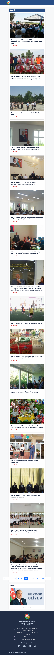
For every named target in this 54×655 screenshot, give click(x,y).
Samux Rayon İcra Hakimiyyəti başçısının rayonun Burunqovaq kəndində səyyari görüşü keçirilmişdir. (25, 148)
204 (33, 578)
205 (37, 578)
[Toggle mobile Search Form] (42, 2)
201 (22, 578)
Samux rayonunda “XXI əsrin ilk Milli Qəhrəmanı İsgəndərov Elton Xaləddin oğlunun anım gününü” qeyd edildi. (26, 41)
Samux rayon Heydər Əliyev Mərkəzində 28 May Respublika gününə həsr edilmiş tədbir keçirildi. (24, 531)
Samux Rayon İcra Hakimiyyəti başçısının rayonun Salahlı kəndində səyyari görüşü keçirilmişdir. (27, 218)
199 (15, 578)
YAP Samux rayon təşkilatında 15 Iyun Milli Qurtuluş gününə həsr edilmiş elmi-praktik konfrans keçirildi (25, 252)
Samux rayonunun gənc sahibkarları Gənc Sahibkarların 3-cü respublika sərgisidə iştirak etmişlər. (26, 357)
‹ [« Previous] (4, 578)
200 (18, 578)
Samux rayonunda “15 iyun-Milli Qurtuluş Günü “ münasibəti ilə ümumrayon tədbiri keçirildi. (24, 183)
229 (47, 578)
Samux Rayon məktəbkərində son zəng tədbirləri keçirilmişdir (24, 461)
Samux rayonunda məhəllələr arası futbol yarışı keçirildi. (26, 323)
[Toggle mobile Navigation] (45, 3)
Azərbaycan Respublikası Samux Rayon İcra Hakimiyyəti (17, 2)
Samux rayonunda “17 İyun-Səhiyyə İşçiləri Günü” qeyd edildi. (26, 113)
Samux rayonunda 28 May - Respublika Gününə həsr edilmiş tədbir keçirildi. (25, 496)
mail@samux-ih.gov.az (28, 636)
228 (43, 578)
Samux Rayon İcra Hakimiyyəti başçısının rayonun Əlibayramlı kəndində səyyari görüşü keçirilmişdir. (25, 391)
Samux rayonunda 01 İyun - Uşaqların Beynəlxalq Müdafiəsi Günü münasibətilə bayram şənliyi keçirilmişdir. (27, 426)
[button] (22, 607)
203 (29, 578)
